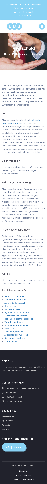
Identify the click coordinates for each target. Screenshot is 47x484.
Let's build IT (30, 465)
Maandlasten (10, 341)
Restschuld (9, 328)
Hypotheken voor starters (16, 312)
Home (7, 54)
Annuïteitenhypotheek (14, 303)
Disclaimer (23, 471)
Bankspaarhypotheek (14, 338)
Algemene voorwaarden (23, 480)
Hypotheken (7, 420)
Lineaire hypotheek (13, 331)
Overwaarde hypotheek (15, 315)
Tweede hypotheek (13, 322)
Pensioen (6, 429)
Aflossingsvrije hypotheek (16, 335)
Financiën (6, 425)
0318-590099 (23, 15)
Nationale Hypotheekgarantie (18, 319)
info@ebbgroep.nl (23, 12)
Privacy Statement (23, 475)
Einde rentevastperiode (15, 299)
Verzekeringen (8, 416)
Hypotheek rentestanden (16, 325)
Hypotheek (21, 54)
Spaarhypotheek (12, 309)
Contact (14, 447)
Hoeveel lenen (11, 306)
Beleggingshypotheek (15, 296)
